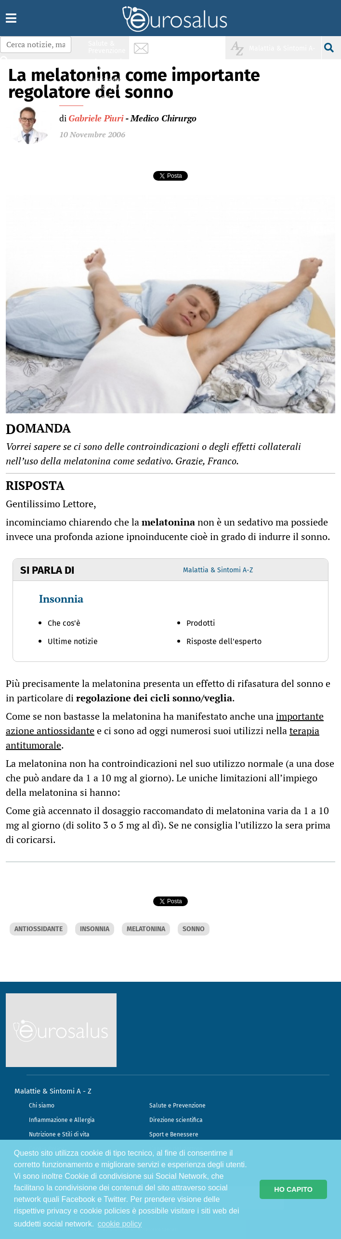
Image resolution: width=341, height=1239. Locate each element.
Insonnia (61, 599)
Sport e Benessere (173, 1134)
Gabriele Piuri (95, 118)
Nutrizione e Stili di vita (59, 1134)
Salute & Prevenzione (107, 47)
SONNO (194, 929)
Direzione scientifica (176, 1120)
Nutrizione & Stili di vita (107, 83)
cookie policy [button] (120, 1224)
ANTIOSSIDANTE (38, 929)
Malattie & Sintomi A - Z (53, 1091)
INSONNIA (94, 929)
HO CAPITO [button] (293, 1189)
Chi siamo (41, 1105)
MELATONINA (146, 929)
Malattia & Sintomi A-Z (218, 570)
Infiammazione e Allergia (62, 1120)
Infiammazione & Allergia (109, 65)
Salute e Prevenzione (177, 1105)
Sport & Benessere (104, 101)
